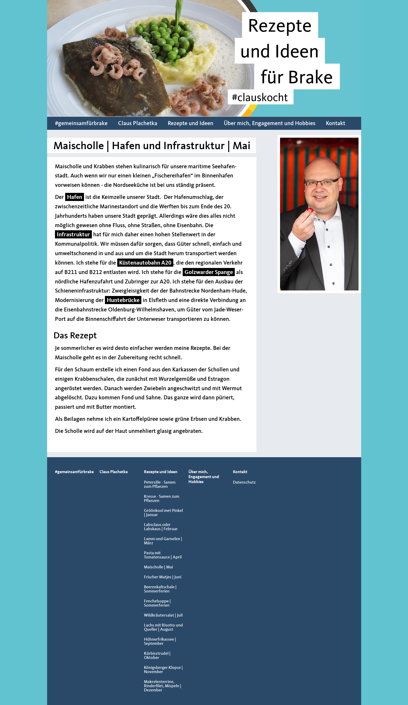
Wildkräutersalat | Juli (163, 615)
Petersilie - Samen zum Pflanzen (160, 484)
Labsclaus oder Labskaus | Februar (161, 527)
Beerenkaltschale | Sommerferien (160, 589)
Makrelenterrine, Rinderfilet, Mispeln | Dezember (162, 686)
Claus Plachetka (137, 123)
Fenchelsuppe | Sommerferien (157, 603)
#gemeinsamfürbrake (81, 123)
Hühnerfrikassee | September (160, 641)
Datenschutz (244, 482)
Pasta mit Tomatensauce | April (163, 555)
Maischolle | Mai (158, 567)
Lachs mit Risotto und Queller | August (163, 627)
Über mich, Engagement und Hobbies (269, 123)
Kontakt (335, 123)
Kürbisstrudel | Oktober (157, 656)
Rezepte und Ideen (190, 123)
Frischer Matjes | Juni (162, 577)
